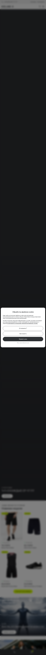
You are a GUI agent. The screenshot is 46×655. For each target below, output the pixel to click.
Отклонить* (23, 328)
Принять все (23, 339)
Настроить (23, 333)
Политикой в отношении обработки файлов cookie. (22, 323)
